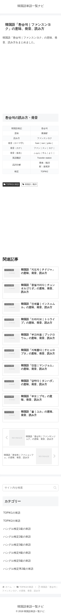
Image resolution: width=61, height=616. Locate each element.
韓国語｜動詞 (29, 184)
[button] (55, 488)
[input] (30, 487)
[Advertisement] (30, 79)
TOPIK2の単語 (11, 184)
